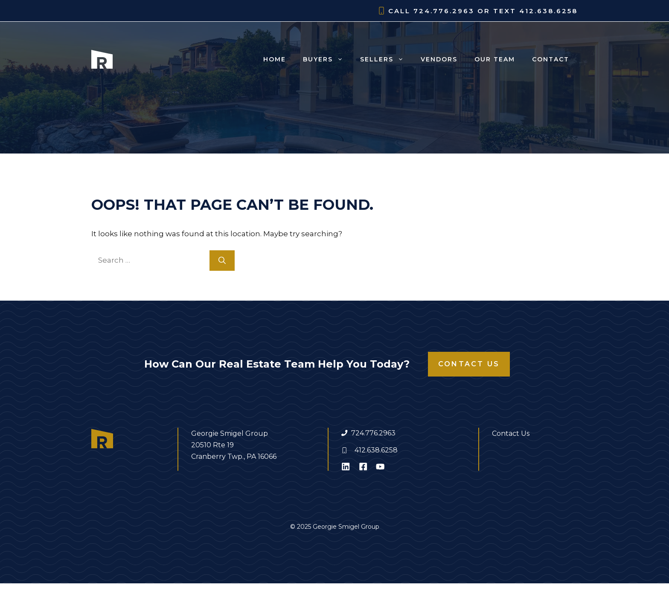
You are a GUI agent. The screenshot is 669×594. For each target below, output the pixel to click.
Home (274, 59)
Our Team (494, 59)
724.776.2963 (373, 433)
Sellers (386, 59)
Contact (550, 59)
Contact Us (469, 364)
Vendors (439, 59)
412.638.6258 (376, 450)
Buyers (327, 59)
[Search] (222, 260)
